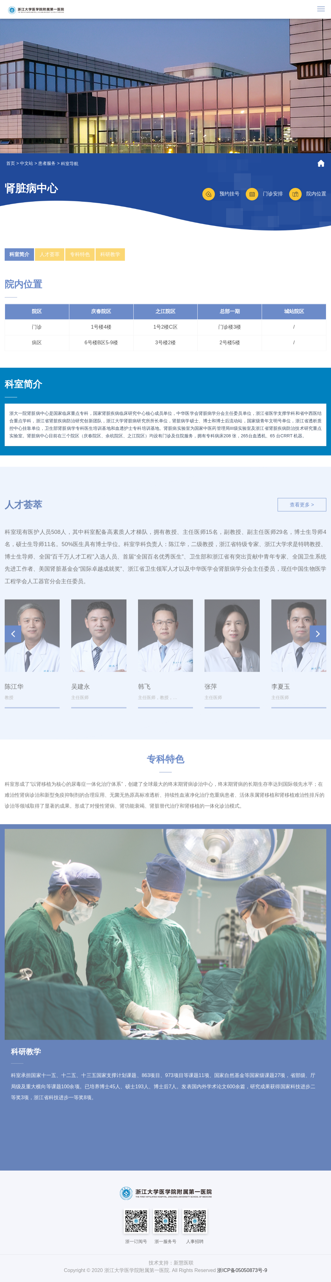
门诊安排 (264, 193)
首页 (10, 163)
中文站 (26, 163)
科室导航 (69, 163)
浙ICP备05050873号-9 (242, 1270)
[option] (165, 86)
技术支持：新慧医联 (171, 1262)
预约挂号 (221, 193)
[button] (317, 637)
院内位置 (307, 193)
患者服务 (47, 163)
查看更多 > (301, 508)
